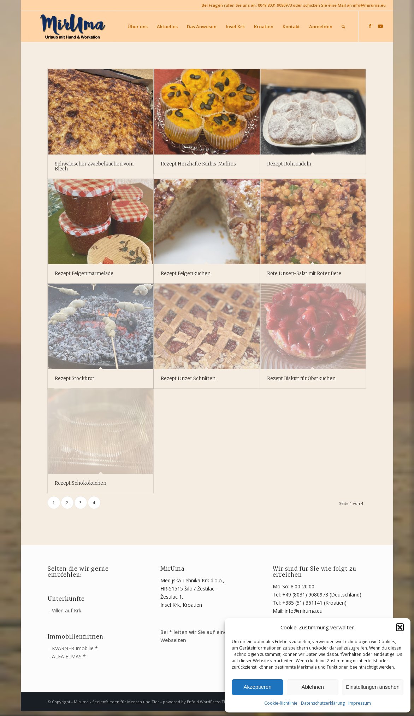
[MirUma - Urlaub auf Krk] (73, 26)
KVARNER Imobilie (73, 648)
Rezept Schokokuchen (80, 483)
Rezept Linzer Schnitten (188, 379)
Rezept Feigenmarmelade (84, 273)
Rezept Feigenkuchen (186, 273)
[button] (399, 627)
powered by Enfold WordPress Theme (199, 701)
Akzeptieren (257, 687)
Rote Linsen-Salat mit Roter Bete (304, 273)
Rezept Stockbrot (74, 379)
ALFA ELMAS (67, 656)
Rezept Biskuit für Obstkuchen (301, 379)
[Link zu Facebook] (370, 26)
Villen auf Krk (66, 610)
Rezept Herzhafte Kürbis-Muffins (198, 164)
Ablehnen (312, 687)
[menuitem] (137, 26)
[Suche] (343, 26)
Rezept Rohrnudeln (289, 164)
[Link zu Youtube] (380, 26)
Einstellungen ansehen (373, 687)
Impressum (359, 703)
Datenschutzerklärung (323, 703)
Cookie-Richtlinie (280, 703)
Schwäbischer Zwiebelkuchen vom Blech (94, 166)
